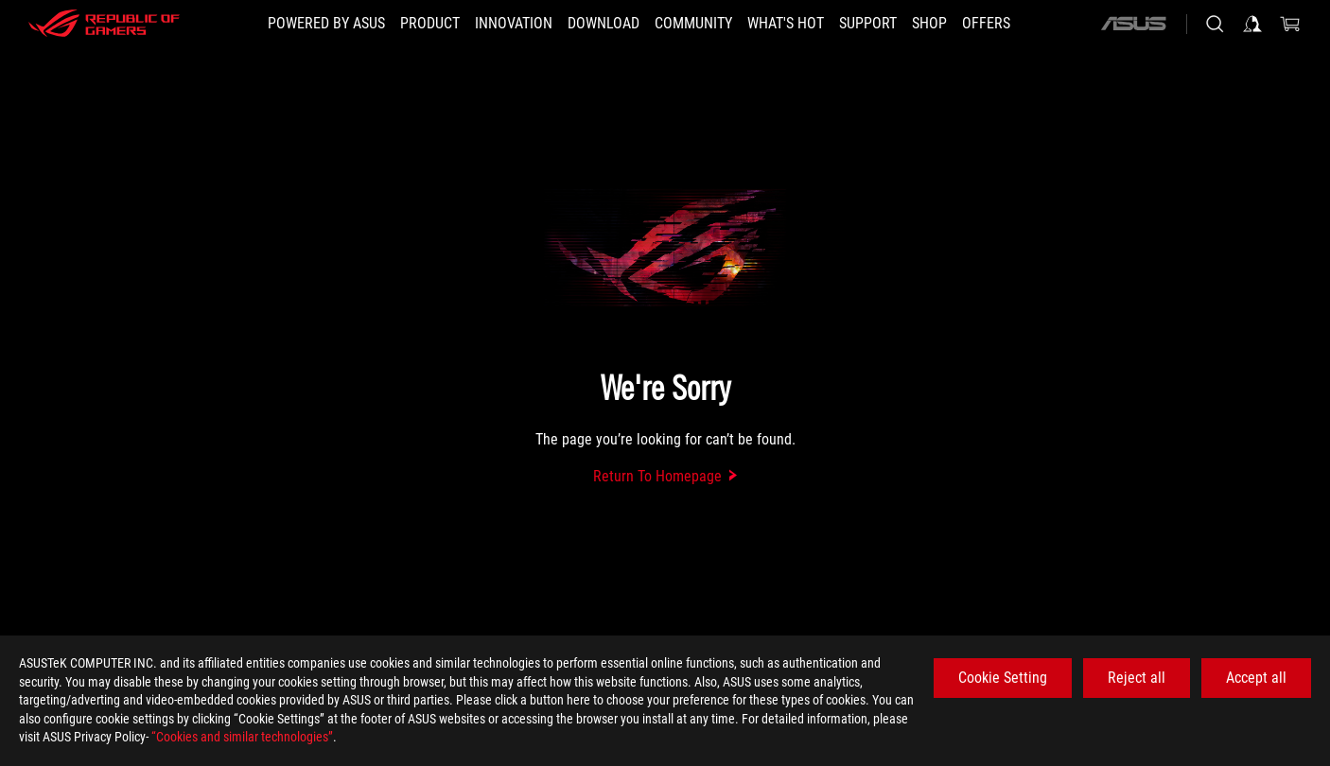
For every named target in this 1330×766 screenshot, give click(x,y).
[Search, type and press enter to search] (1214, 23)
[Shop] (929, 23)
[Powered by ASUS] (326, 23)
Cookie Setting (1002, 678)
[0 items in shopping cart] (1290, 23)
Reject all (1136, 678)
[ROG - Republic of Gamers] (104, 23)
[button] (430, 23)
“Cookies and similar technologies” (242, 736)
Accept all (1256, 678)
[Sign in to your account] (1252, 23)
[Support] (868, 23)
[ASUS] (1133, 23)
